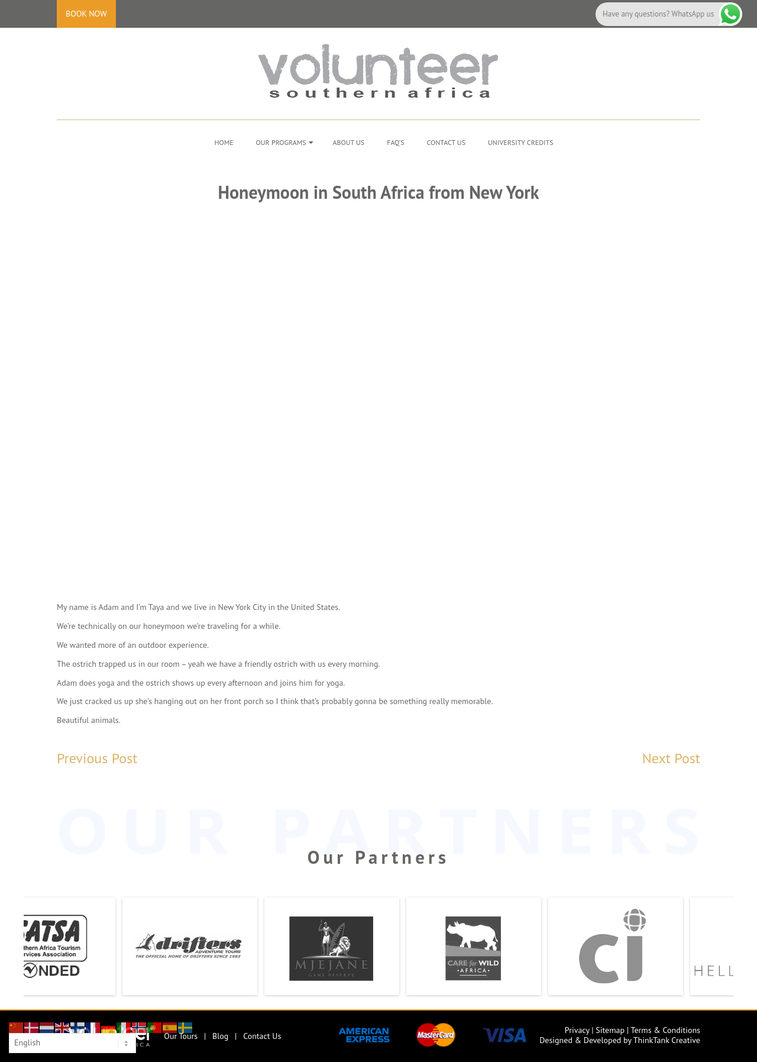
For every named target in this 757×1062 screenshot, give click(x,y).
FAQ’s (395, 142)
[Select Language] (72, 1043)
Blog (220, 1036)
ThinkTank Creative (666, 1040)
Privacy (577, 1030)
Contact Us (446, 142)
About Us (349, 142)
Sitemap (610, 1030)
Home (223, 142)
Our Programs (281, 142)
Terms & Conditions (665, 1030)
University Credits (521, 142)
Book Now (86, 13)
